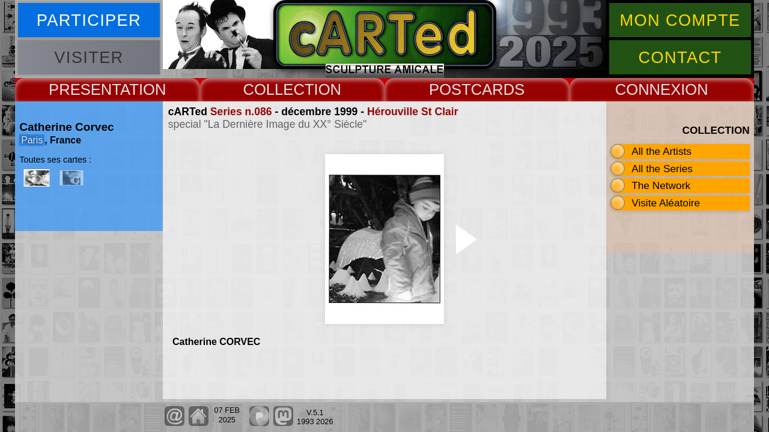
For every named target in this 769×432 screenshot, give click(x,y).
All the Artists (661, 151)
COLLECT (278, 89)
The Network (660, 185)
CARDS (498, 89)
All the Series (662, 169)
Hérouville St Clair (412, 112)
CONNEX (648, 89)
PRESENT (84, 89)
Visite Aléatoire (665, 203)
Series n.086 (241, 112)
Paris (32, 140)
